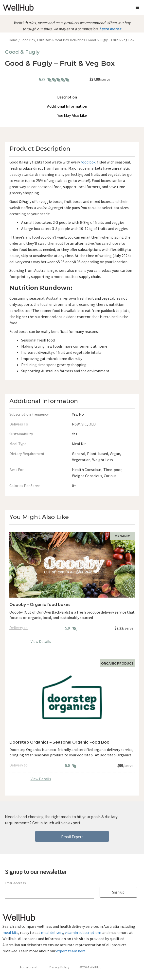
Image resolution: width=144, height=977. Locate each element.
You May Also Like (72, 115)
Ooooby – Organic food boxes (40, 604)
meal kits (10, 932)
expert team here (71, 950)
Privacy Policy (59, 967)
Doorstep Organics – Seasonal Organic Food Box (59, 742)
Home (13, 40)
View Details (41, 641)
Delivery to (18, 627)
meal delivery (52, 932)
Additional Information (67, 106)
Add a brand (28, 967)
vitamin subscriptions (83, 932)
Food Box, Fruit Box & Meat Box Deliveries (52, 40)
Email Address (15, 883)
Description (67, 97)
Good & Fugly (22, 52)
